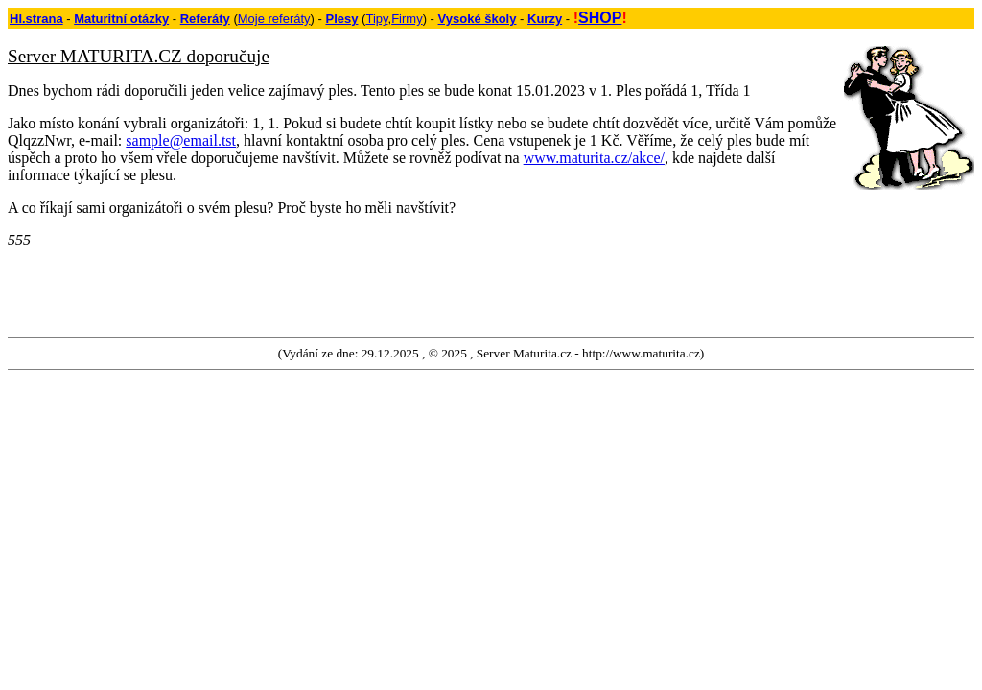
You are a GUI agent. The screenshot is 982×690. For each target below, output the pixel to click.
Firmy (407, 19)
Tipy (376, 19)
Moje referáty (274, 19)
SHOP (599, 18)
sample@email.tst (181, 140)
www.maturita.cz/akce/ (594, 158)
